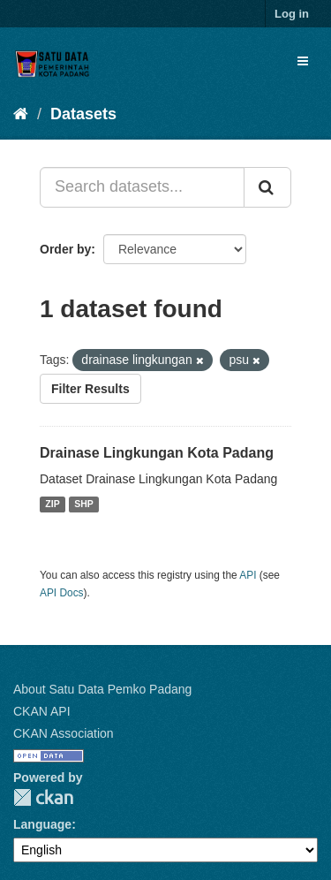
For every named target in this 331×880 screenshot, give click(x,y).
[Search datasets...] (142, 187)
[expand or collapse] (303, 61)
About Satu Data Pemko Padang (102, 689)
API (247, 575)
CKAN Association (63, 733)
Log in (292, 13)
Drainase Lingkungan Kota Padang (157, 452)
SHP (84, 504)
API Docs (62, 593)
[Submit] (267, 187)
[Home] (20, 114)
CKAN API (42, 711)
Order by (65, 249)
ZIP (52, 504)
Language (42, 824)
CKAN (43, 797)
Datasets (83, 114)
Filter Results (90, 389)
